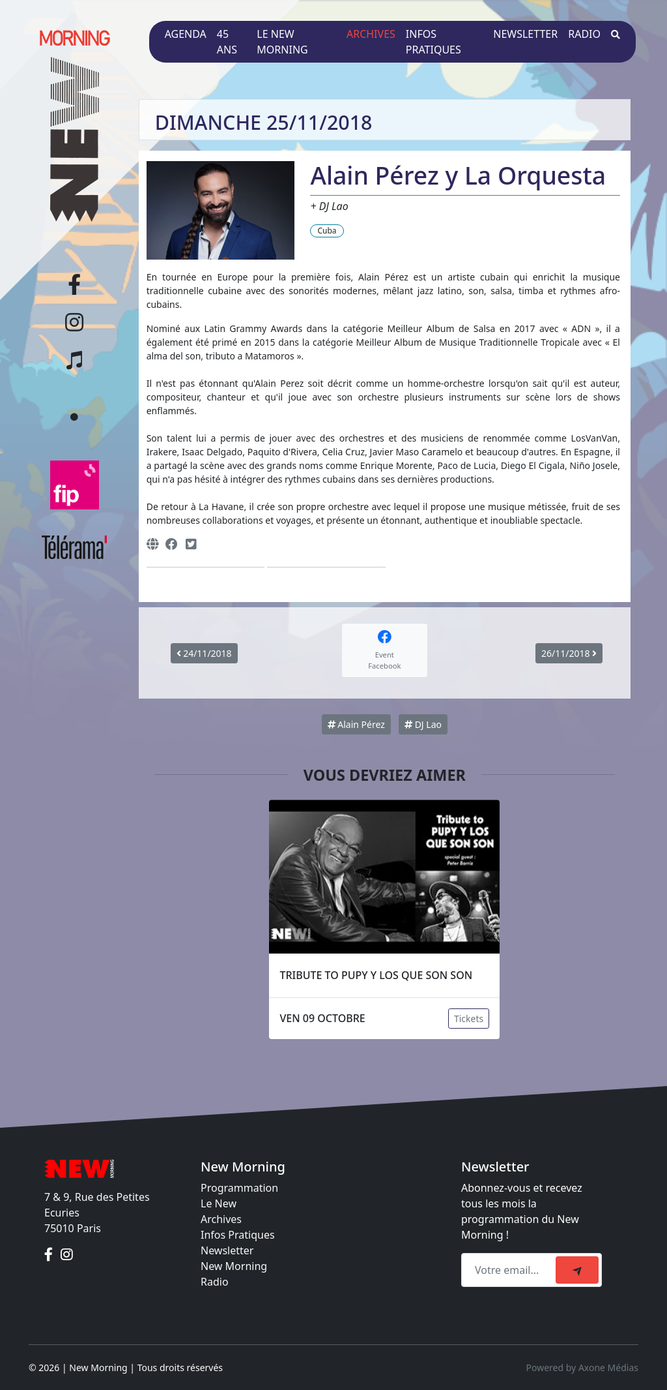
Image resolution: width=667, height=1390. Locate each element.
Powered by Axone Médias (582, 1367)
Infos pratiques (433, 42)
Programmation (239, 1188)
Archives (371, 34)
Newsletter (525, 34)
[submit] (577, 1270)
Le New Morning (282, 42)
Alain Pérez (356, 724)
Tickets (468, 1018)
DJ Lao (423, 724)
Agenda (185, 34)
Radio (584, 34)
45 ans (227, 42)
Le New (218, 1203)
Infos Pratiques (238, 1235)
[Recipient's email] (510, 1270)
